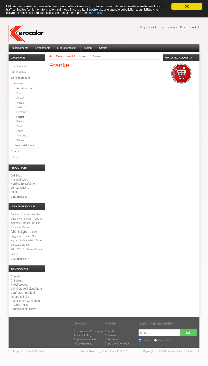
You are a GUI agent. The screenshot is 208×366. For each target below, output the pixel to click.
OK (187, 6)
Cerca (183, 27)
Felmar (15, 191)
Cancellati (162, 340)
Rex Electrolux (24, 88)
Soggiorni (16, 236)
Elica (19, 126)
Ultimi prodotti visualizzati (26, 288)
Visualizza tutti (20, 196)
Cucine (14, 214)
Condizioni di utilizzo (23, 309)
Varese (17, 248)
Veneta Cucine (20, 187)
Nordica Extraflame (23, 183)
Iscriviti (145, 340)
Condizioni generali (117, 343)
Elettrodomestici (68, 47)
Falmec (20, 140)
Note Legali (112, 339)
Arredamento (44, 47)
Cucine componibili (21, 218)
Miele (19, 107)
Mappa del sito (20, 296)
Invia (188, 332)
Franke (20, 116)
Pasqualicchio (19, 179)
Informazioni (117, 13)
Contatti (194, 27)
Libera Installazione (23, 145)
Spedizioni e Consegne (25, 300)
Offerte (103, 47)
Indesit (20, 102)
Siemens (21, 112)
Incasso (18, 83)
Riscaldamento (21, 47)
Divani (26, 223)
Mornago (19, 231)
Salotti (33, 232)
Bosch (19, 93)
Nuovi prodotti (168, 27)
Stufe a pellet (26, 240)
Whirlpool (21, 135)
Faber (19, 131)
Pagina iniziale (148, 27)
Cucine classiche (30, 214)
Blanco (20, 121)
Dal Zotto (16, 175)
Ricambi (89, 47)
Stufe (27, 236)
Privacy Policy (19, 304)
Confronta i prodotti (23, 292)
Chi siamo (17, 280)
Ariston (20, 98)
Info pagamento (83, 343)
